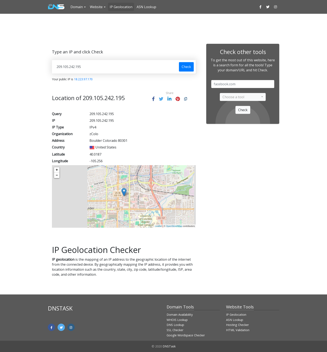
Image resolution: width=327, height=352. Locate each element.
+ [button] (57, 169)
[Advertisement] (163, 28)
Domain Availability (180, 315)
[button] (153, 99)
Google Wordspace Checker (186, 335)
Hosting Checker (237, 325)
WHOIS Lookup (177, 320)
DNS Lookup (175, 325)
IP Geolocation (121, 7)
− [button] (57, 175)
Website (96, 7)
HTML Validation (237, 330)
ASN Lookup (146, 7)
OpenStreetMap (174, 226)
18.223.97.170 (83, 79)
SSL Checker (175, 330)
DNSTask (169, 346)
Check (186, 66)
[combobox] (243, 97)
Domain (76, 7)
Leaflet (158, 226)
